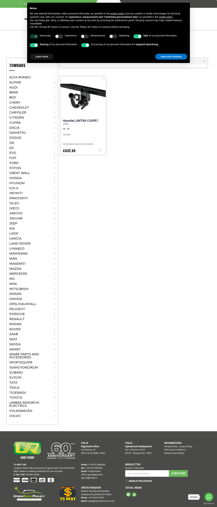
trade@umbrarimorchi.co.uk (101, 501)
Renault (17, 319)
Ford (14, 163)
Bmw (13, 92)
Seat (13, 339)
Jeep (13, 223)
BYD (12, 97)
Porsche (17, 314)
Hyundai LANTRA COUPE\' (81, 120)
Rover (15, 329)
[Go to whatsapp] (209, 497)
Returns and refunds (174, 453)
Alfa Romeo (20, 77)
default (193, 61)
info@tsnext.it (94, 471)
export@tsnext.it (89, 478)
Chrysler (17, 112)
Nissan (15, 293)
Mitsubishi (19, 288)
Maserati (17, 263)
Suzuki (15, 377)
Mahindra (18, 253)
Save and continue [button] (171, 56)
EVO (12, 152)
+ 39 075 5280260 (96, 464)
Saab (13, 334)
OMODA (15, 298)
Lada (13, 233)
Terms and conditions (174, 449)
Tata (13, 382)
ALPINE (15, 82)
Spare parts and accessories (24, 356)
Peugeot (17, 309)
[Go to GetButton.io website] (208, 503)
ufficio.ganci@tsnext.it (92, 474)
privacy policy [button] (117, 13)
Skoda (15, 344)
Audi (13, 87)
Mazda (15, 268)
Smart (15, 349)
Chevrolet (19, 107)
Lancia (15, 238)
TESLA (14, 387)
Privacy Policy (170, 446)
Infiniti (16, 193)
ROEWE (15, 324)
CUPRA (15, 122)
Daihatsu (17, 132)
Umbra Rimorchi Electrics (24, 404)
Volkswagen (20, 410)
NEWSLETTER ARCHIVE (140, 481)
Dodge (15, 137)
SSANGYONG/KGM (23, 367)
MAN (13, 258)
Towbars (17, 65)
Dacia (14, 127)
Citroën (16, 117)
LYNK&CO (16, 248)
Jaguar (16, 218)
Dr (11, 142)
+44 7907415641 (96, 497)
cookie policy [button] (165, 17)
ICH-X (13, 188)
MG (12, 278)
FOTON (15, 168)
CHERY (14, 102)
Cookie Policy (185, 446)
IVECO (14, 208)
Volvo (15, 415)
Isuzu (14, 203)
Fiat (12, 157)
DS (11, 147)
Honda (15, 178)
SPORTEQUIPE (21, 362)
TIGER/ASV (17, 392)
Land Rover (20, 243)
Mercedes (18, 273)
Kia (12, 228)
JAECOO (15, 213)
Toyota (15, 397)
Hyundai (17, 183)
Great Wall (19, 173)
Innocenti (18, 198)
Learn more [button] (41, 56)
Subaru (16, 372)
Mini (13, 283)
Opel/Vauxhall (22, 304)
